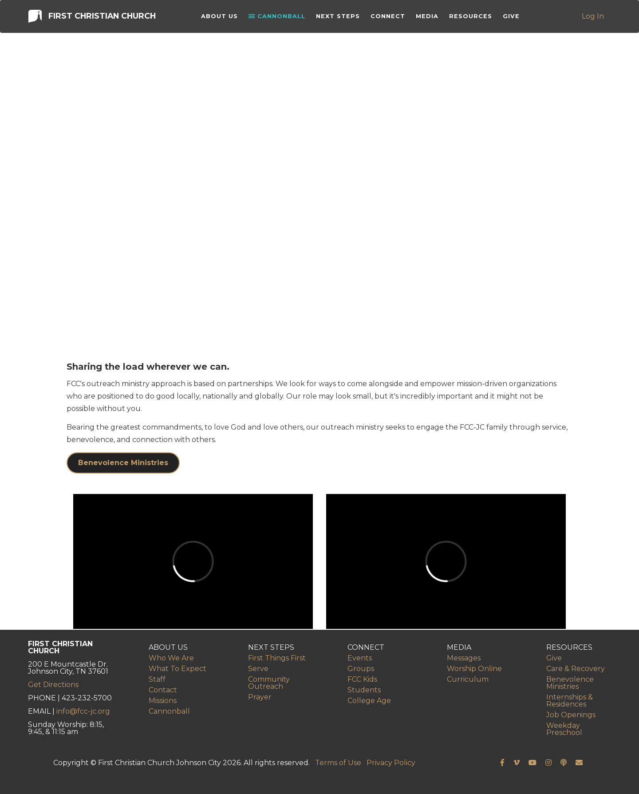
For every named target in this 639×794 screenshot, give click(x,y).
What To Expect (177, 668)
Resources (471, 17)
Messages (464, 658)
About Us (220, 17)
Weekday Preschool (564, 729)
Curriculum (468, 679)
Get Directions (53, 684)
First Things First (277, 658)
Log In (593, 17)
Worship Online (474, 668)
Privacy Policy (391, 762)
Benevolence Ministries (123, 462)
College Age (369, 700)
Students (364, 690)
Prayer (260, 697)
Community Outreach (269, 683)
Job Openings (571, 715)
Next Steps (339, 17)
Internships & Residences (569, 700)
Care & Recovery (575, 668)
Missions (163, 700)
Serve (258, 668)
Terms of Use (338, 762)
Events (359, 658)
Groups (360, 668)
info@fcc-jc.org (83, 711)
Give (512, 17)
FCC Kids (362, 679)
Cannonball (278, 17)
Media (428, 17)
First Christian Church (91, 17)
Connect (389, 17)
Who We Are (171, 658)
